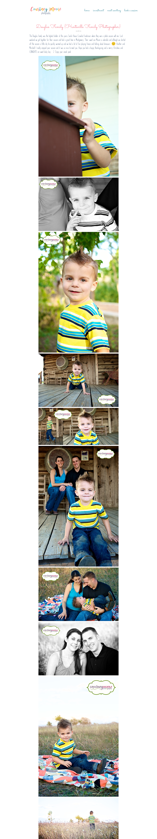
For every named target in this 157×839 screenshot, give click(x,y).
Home (87, 10)
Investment (98, 10)
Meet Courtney (114, 10)
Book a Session (131, 10)
